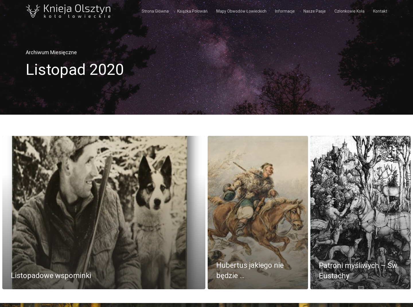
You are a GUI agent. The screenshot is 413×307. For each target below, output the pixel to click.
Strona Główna (155, 11)
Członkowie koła (349, 11)
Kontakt (380, 11)
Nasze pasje (314, 11)
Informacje (285, 11)
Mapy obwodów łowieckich (241, 11)
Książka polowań (192, 11)
